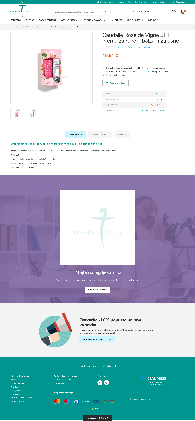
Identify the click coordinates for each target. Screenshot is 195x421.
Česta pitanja (15, 395)
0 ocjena (121, 47)
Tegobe (30, 20)
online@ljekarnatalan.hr (105, 2)
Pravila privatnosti (17, 403)
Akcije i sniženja (135, 20)
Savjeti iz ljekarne (141, 2)
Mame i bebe (116, 20)
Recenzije (146, 47)
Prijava (171, 2)
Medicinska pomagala (93, 20)
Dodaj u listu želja (115, 83)
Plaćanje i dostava (125, 2)
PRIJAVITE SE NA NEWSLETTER (97, 341)
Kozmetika (15, 20)
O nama (13, 381)
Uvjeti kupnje (15, 388)
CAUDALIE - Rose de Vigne (152, 110)
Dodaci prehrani (47, 20)
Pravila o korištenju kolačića (21, 399)
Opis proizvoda (75, 135)
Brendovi (153, 20)
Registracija (180, 2)
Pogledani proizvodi (97, 418)
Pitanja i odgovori (133, 47)
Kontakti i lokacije (158, 2)
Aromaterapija (69, 20)
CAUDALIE (160, 94)
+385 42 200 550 (141, 12)
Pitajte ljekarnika (97, 291)
